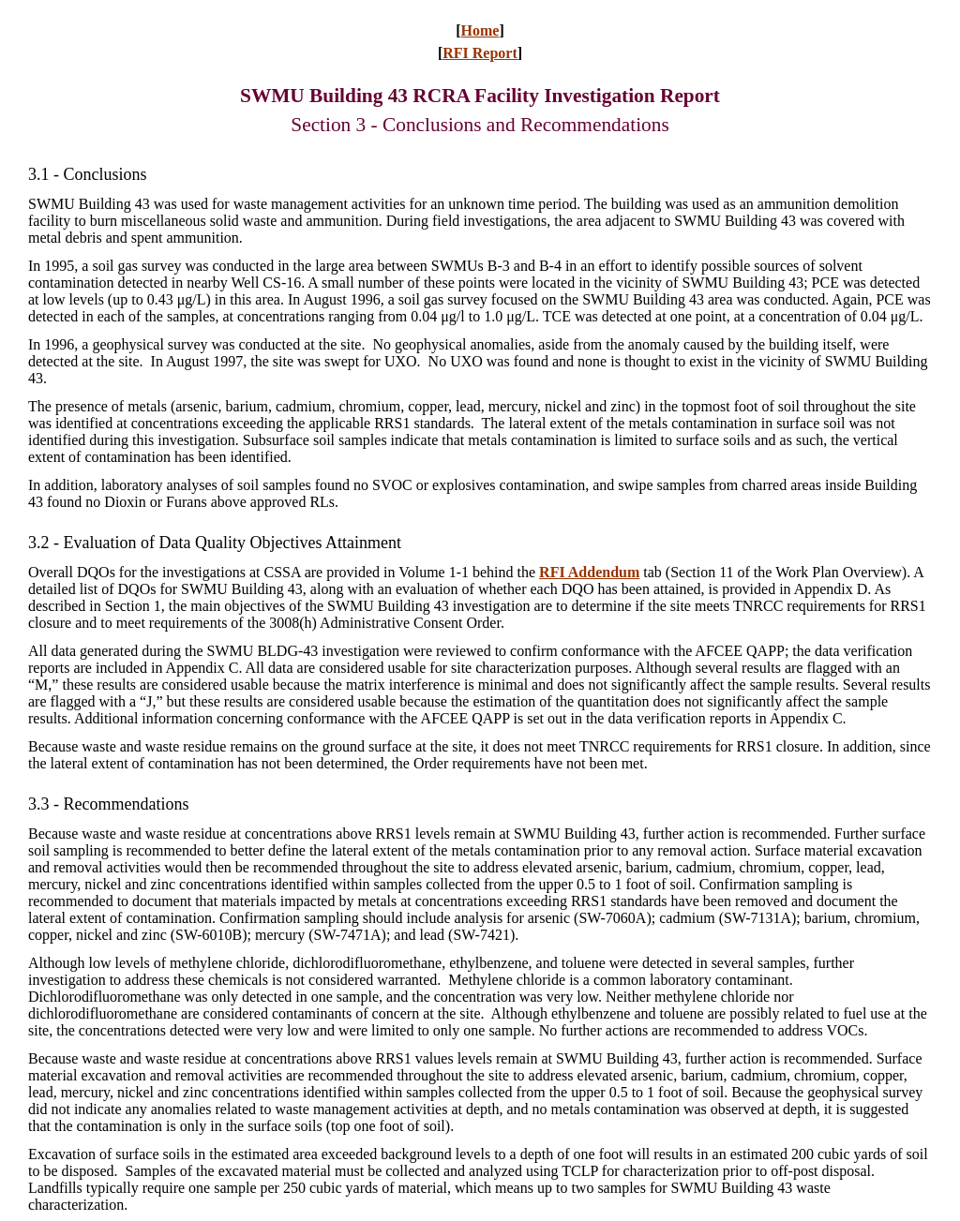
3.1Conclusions (87, 174)
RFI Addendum (589, 572)
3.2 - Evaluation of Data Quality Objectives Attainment (214, 542)
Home (480, 30)
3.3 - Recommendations (108, 804)
